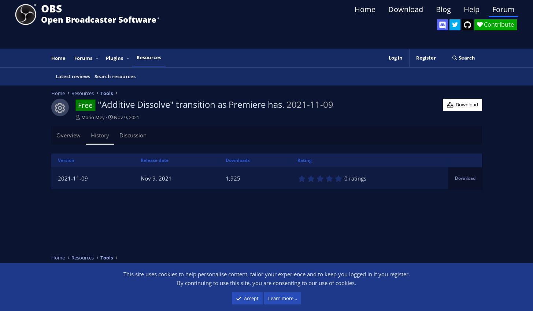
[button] (97, 58)
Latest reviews (73, 76)
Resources (149, 57)
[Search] (463, 58)
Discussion (133, 135)
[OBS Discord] (442, 24)
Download (405, 9)
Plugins (114, 58)
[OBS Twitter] (454, 24)
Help (472, 9)
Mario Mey (93, 117)
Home (365, 9)
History (100, 135)
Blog (443, 9)
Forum (503, 9)
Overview (68, 135)
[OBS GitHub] (467, 24)
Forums (83, 58)
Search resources (115, 76)
